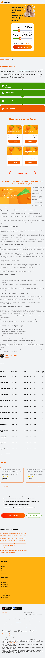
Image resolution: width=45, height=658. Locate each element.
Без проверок (6, 588)
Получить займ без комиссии (7, 545)
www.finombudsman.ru (13, 642)
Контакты (3, 573)
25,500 (22, 32)
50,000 (30, 32)
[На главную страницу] (7, 2)
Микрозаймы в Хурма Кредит (7, 552)
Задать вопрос (13, 515)
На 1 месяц (5, 597)
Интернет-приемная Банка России (8, 635)
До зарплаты (6, 586)
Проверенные (6, 595)
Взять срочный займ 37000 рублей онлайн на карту (13, 538)
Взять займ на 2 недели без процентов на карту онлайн (14, 550)
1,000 (14, 32)
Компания (3, 568)
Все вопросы (34, 515)
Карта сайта (4, 612)
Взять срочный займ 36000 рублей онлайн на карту (13, 535)
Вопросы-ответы (5, 571)
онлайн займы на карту (25, 70)
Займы (4, 582)
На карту (5, 593)
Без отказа (5, 584)
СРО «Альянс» (38, 630)
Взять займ (4, 566)
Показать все (22, 173)
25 (31, 40)
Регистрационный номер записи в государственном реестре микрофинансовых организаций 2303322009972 (22, 622)
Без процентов (6, 591)
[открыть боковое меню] (42, 2)
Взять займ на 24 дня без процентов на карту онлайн (13, 533)
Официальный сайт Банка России (8, 633)
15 (22, 40)
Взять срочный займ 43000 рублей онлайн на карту (13, 543)
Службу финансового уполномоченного (22, 637)
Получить (22, 47)
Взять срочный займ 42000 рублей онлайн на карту (13, 540)
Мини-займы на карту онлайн (7, 547)
